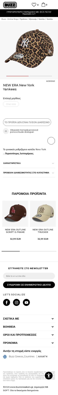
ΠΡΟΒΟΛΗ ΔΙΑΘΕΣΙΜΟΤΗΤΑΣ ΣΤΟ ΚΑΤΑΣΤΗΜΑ (27, 172)
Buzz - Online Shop (10, 19)
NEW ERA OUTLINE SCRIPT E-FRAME (15, 230)
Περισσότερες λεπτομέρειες (19, 153)
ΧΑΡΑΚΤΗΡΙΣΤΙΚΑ (27, 163)
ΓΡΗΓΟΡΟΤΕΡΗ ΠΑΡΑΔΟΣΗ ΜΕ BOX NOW (29, 12)
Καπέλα (42, 19)
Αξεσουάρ (33, 19)
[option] (29, 13)
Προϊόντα (23, 19)
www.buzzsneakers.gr (21, 387)
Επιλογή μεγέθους (12, 98)
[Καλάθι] (43, 6)
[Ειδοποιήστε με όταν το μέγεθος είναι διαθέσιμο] (11, 104)
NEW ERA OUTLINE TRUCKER (42, 230)
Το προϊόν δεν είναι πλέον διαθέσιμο (27, 122)
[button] (51, 140)
